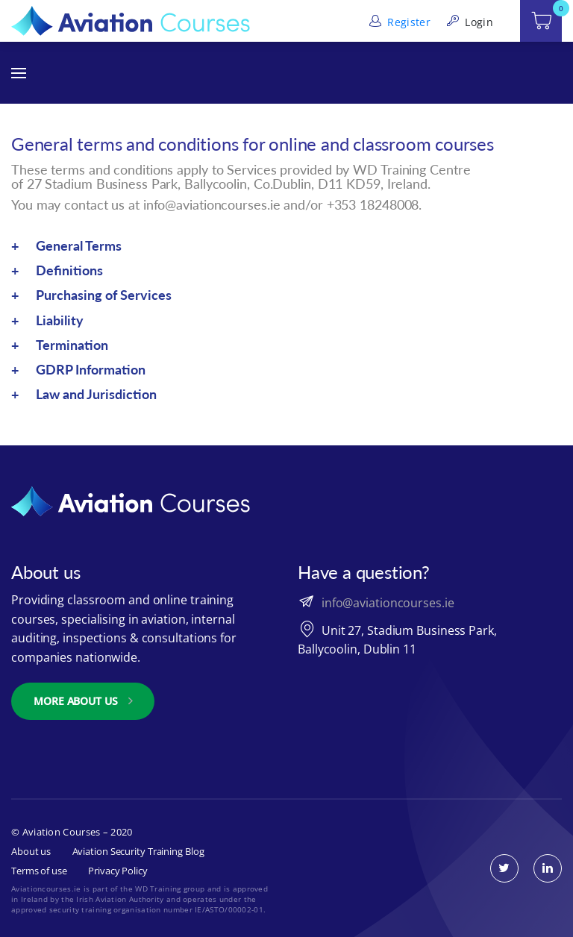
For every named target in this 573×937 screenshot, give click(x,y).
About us (31, 851)
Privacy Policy (118, 870)
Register (398, 22)
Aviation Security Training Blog (138, 851)
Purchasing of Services (104, 294)
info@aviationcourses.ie (388, 603)
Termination (72, 344)
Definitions (69, 270)
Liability (60, 320)
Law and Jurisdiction (96, 394)
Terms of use (39, 870)
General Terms (79, 245)
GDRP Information (90, 369)
